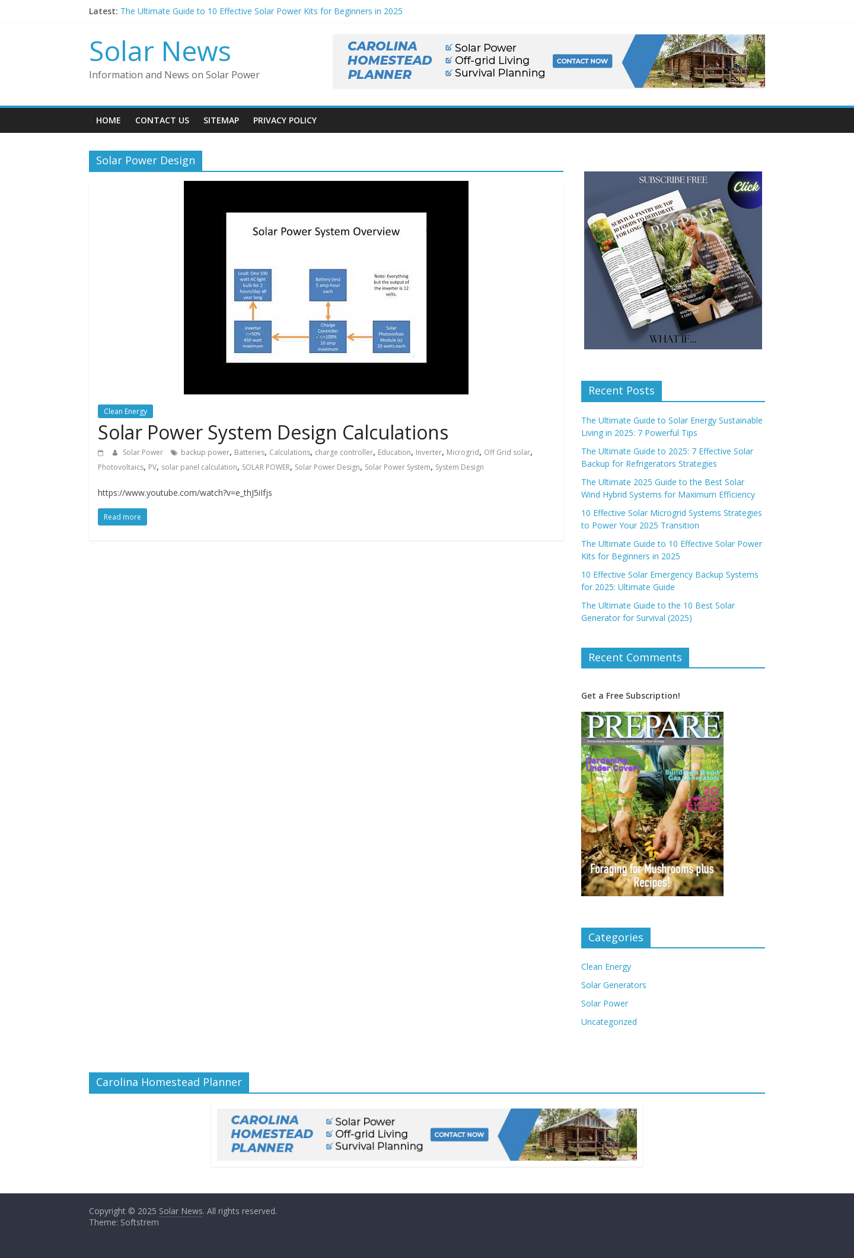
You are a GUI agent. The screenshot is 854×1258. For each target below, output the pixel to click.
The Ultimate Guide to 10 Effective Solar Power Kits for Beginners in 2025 (261, 11)
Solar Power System (398, 467)
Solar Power (144, 452)
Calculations (289, 452)
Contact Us (162, 120)
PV (152, 467)
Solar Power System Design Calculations (273, 432)
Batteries (249, 452)
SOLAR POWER (266, 467)
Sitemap (221, 120)
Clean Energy (125, 411)
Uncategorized (609, 1021)
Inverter (429, 452)
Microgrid (463, 452)
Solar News (160, 50)
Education (394, 452)
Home (108, 120)
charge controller (344, 452)
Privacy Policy (285, 120)
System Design (459, 467)
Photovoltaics (121, 467)
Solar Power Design (327, 467)
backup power (205, 452)
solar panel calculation (199, 467)
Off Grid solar (507, 452)
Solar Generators (613, 985)
